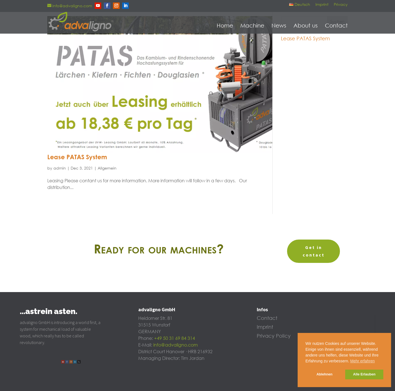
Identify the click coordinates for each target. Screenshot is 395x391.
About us (305, 26)
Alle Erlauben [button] (364, 374)
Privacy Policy (274, 336)
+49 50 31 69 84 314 (174, 338)
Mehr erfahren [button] (362, 361)
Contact (336, 26)
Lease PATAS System (77, 158)
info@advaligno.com (175, 345)
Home (225, 26)
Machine (252, 26)
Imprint (322, 5)
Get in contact (314, 251)
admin (59, 168)
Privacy (341, 5)
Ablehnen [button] (324, 374)
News (278, 26)
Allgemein (107, 168)
